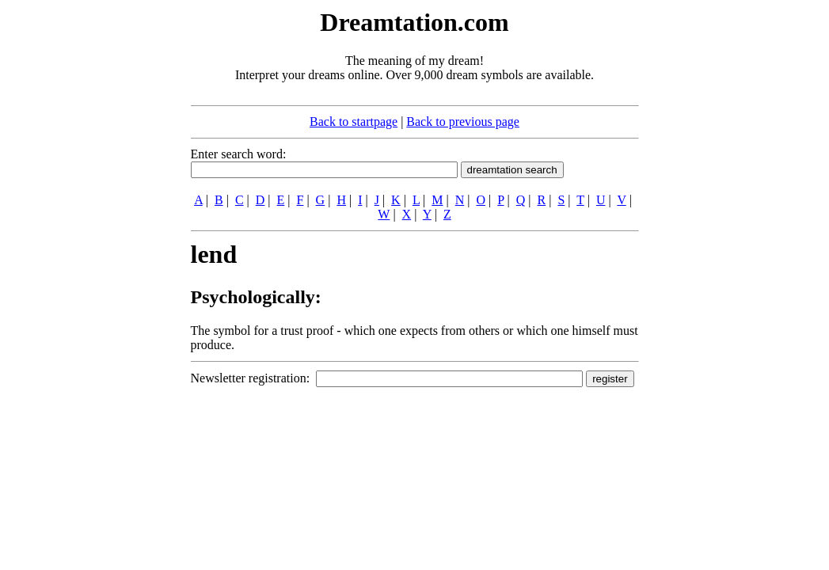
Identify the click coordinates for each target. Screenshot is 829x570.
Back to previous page (462, 121)
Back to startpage (353, 121)
